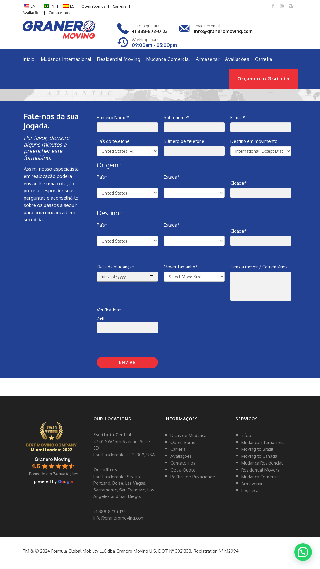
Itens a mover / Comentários (259, 267)
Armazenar (208, 59)
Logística (250, 490)
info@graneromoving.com (223, 31)
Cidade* (238, 183)
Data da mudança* (115, 267)
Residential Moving (118, 59)
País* (102, 177)
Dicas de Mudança (188, 435)
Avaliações (32, 12)
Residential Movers (260, 469)
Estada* (171, 177)
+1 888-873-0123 (150, 31)
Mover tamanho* (181, 267)
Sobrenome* (176, 117)
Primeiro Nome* (113, 117)
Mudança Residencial (262, 463)
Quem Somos (93, 6)
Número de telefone (184, 141)
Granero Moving (53, 459)
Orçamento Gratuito (263, 79)
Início (29, 59)
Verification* (109, 310)
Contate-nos (59, 12)
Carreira (120, 6)
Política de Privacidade (192, 476)
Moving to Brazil (257, 449)
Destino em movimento (254, 141)
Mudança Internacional (66, 59)
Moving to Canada (259, 456)
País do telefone (113, 141)
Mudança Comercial (168, 59)
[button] (303, 551)
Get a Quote (183, 469)
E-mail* (237, 117)
